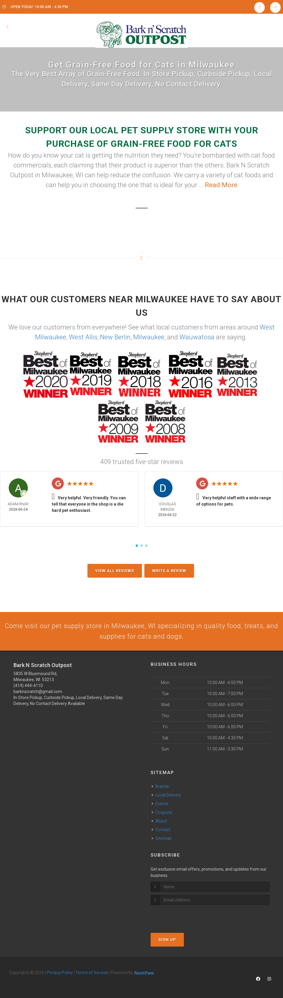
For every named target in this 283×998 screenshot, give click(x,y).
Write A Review (169, 570)
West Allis (83, 337)
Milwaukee (148, 337)
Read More (221, 185)
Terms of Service (91, 972)
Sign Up (167, 940)
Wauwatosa (196, 337)
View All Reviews (114, 570)
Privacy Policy (60, 972)
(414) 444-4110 (28, 686)
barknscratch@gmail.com (37, 692)
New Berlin (115, 337)
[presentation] (182, 916)
